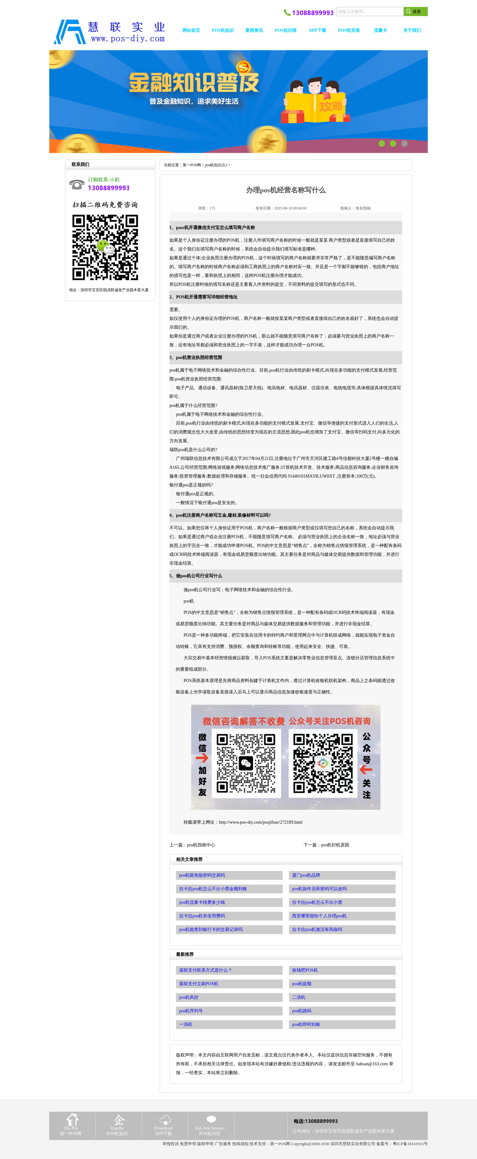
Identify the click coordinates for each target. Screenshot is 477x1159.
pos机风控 (188, 997)
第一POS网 (192, 165)
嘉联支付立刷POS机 (198, 983)
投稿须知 (240, 1143)
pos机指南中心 (201, 845)
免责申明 (188, 1143)
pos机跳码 (301, 1011)
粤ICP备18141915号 (410, 1143)
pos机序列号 (191, 1011)
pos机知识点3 (216, 165)
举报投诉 (170, 1143)
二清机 (298, 997)
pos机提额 (301, 983)
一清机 (185, 1024)
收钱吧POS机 (305, 970)
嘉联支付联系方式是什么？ (205, 970)
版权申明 (205, 1143)
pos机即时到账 (306, 1024)
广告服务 (223, 1143)
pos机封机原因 (335, 845)
